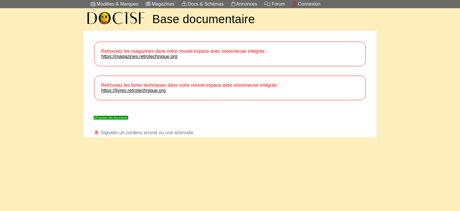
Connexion (306, 3)
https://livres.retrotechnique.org (133, 90)
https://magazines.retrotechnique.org (139, 56)
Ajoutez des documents (110, 117)
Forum (274, 3)
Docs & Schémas (203, 3)
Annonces (244, 3)
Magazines (160, 3)
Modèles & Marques (114, 3)
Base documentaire (203, 19)
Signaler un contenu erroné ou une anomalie (143, 132)
